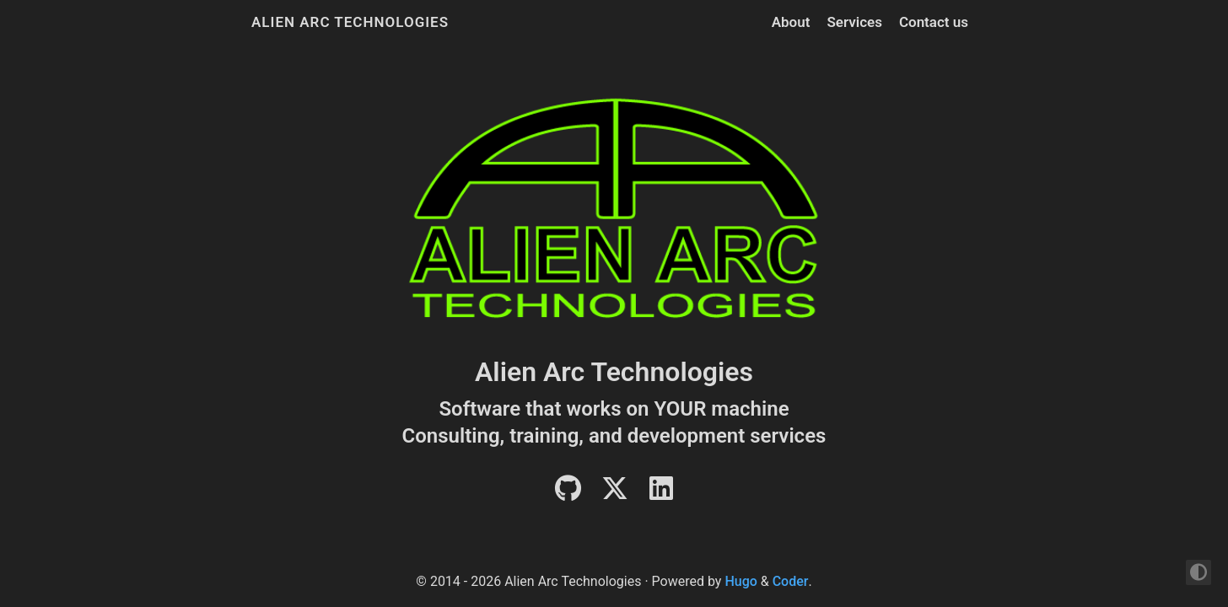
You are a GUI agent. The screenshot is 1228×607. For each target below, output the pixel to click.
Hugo (740, 581)
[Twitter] (614, 494)
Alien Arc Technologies (350, 21)
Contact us (933, 21)
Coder (791, 581)
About (791, 21)
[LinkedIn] (661, 494)
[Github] (568, 494)
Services (854, 21)
